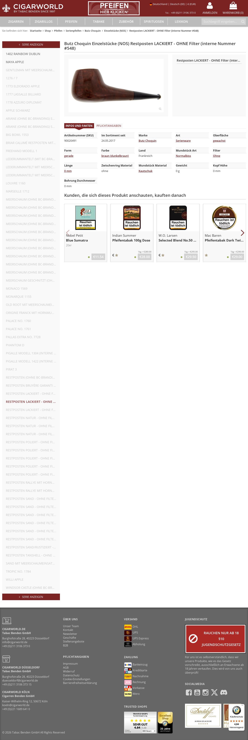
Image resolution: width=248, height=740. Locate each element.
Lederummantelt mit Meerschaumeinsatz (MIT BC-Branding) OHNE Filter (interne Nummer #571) (33, 167)
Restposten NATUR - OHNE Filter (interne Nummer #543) (33, 434)
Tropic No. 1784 (18, 571)
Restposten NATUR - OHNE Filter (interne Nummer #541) (33, 418)
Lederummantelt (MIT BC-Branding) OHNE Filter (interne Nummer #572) (33, 159)
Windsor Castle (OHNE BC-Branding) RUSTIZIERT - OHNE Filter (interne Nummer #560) (33, 588)
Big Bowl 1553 (17, 135)
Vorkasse (134, 688)
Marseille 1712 (17, 191)
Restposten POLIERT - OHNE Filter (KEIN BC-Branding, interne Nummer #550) (33, 466)
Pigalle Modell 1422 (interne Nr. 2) (33, 361)
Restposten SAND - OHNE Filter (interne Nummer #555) (33, 515)
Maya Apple (15, 62)
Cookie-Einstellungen (76, 679)
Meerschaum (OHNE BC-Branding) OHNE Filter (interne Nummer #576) (33, 207)
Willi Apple (14, 579)
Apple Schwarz (18, 110)
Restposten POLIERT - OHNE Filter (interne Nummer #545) (33, 450)
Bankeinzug (136, 665)
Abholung (134, 644)
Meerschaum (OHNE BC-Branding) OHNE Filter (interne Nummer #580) (33, 240)
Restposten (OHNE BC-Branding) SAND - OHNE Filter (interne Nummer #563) (33, 377)
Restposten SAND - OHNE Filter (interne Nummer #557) (33, 531)
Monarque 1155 (18, 296)
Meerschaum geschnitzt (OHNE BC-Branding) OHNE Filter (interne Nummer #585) (33, 280)
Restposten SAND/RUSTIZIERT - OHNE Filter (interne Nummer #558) (33, 547)
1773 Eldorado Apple (23, 86)
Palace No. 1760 (18, 321)
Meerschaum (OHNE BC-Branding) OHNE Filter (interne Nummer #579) (33, 232)
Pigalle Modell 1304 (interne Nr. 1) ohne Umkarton (33, 353)
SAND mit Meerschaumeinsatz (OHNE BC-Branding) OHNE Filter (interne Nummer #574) (33, 563)
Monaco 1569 (16, 288)
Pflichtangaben (108, 126)
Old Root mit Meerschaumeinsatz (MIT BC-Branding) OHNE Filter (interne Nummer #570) (33, 305)
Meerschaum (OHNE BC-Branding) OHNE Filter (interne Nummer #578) (33, 224)
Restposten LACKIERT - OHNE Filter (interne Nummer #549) (33, 410)
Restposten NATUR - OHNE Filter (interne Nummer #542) (33, 426)
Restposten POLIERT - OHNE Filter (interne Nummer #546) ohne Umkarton (33, 458)
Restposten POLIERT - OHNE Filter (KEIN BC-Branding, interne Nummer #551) (33, 474)
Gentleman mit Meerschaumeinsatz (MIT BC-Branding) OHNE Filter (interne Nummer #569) (33, 70)
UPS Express (136, 638)
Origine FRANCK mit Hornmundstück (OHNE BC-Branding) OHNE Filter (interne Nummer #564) (33, 313)
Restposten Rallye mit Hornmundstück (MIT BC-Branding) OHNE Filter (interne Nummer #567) (33, 491)
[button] (68, 233)
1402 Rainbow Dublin (23, 54)
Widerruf (69, 671)
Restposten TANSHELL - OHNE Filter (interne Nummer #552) (33, 555)
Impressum (70, 664)
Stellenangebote (73, 641)
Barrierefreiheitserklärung (80, 683)
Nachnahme (136, 676)
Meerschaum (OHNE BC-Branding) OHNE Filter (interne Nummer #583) (33, 264)
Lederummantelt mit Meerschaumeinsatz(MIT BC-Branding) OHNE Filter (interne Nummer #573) (33, 175)
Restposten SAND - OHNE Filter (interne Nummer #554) (33, 507)
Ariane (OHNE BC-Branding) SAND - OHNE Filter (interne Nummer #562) (33, 127)
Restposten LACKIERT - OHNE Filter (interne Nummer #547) (33, 394)
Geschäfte (69, 638)
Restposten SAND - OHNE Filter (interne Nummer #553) (33, 499)
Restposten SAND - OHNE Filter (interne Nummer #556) (33, 523)
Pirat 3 (11, 369)
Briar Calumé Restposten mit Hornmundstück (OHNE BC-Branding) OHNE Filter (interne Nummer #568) (33, 143)
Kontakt (68, 630)
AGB (66, 667)
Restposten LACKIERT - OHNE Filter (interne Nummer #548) (33, 402)
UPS (131, 633)
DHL (131, 627)
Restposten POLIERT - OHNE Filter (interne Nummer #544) (33, 442)
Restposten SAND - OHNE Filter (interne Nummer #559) (33, 539)
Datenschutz (71, 675)
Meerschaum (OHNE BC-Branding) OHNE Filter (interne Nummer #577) (33, 215)
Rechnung (135, 682)
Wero (132, 694)
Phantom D (15, 345)
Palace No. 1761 (18, 329)
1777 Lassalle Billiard (23, 94)
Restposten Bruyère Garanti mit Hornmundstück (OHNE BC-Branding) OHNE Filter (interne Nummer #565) (33, 385)
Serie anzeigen (31, 44)
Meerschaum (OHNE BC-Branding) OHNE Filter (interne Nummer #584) (33, 272)
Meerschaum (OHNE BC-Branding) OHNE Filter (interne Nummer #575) (33, 199)
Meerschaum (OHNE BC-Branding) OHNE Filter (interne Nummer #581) (33, 248)
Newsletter (70, 634)
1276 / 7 (11, 78)
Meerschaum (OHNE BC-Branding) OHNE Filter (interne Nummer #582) (33, 256)
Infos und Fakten (79, 126)
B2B (65, 645)
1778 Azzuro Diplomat (24, 102)
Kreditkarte (135, 670)
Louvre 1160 (15, 183)
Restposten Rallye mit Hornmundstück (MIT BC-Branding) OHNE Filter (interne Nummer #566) (33, 482)
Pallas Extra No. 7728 (23, 337)
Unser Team (71, 626)
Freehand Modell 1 (21, 151)
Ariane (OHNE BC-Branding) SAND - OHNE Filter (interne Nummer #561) (33, 118)
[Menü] (242, 706)
